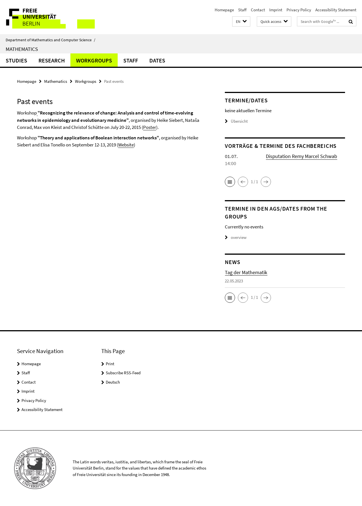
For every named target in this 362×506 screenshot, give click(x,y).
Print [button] (110, 363)
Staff (242, 9)
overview (236, 237)
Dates (157, 60)
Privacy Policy (298, 9)
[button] (241, 21)
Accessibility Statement (335, 9)
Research (51, 60)
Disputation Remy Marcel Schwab (301, 156)
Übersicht (236, 121)
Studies (16, 60)
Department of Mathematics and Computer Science (50, 40)
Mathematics (22, 49)
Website (126, 145)
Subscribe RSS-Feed (123, 372)
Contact (258, 9)
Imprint (275, 9)
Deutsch (113, 382)
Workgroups (94, 60)
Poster (149, 127)
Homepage (224, 9)
